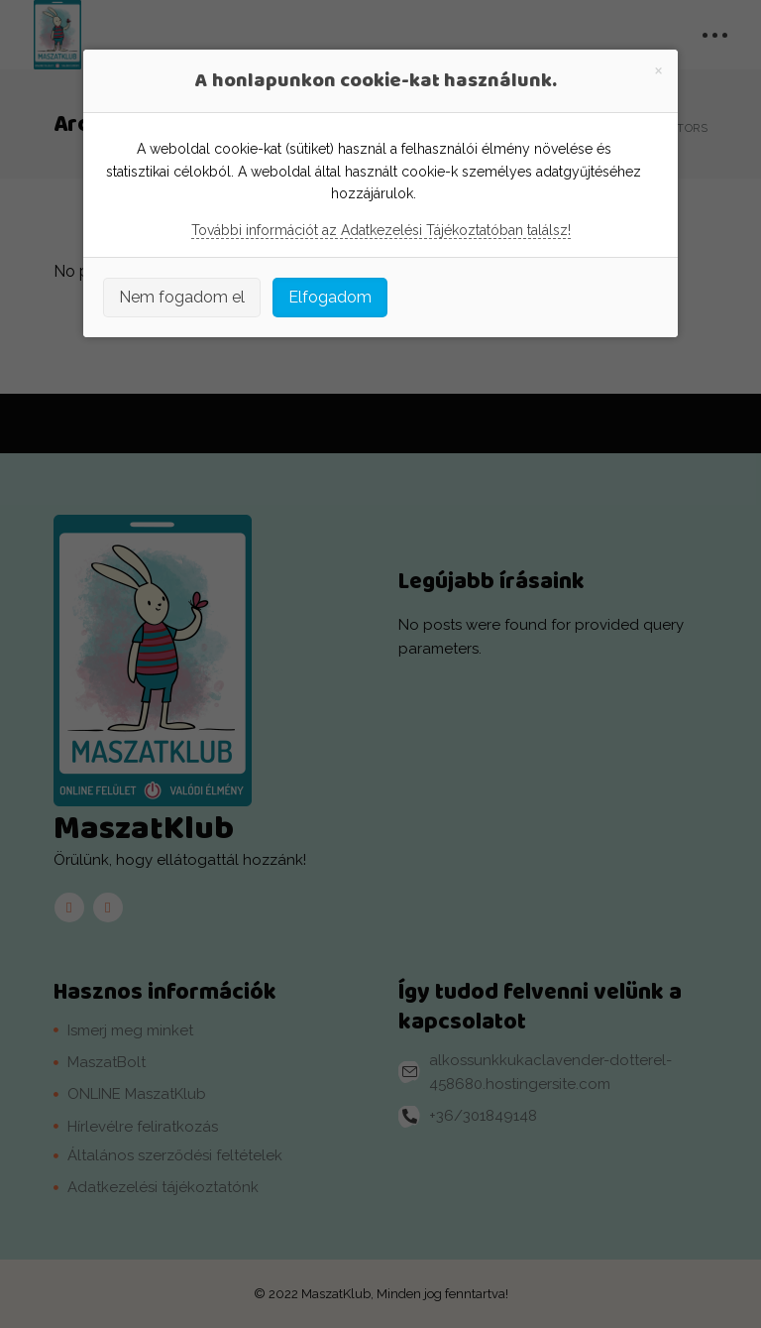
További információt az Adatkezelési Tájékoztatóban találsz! (381, 230)
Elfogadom (330, 297)
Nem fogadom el (182, 297)
